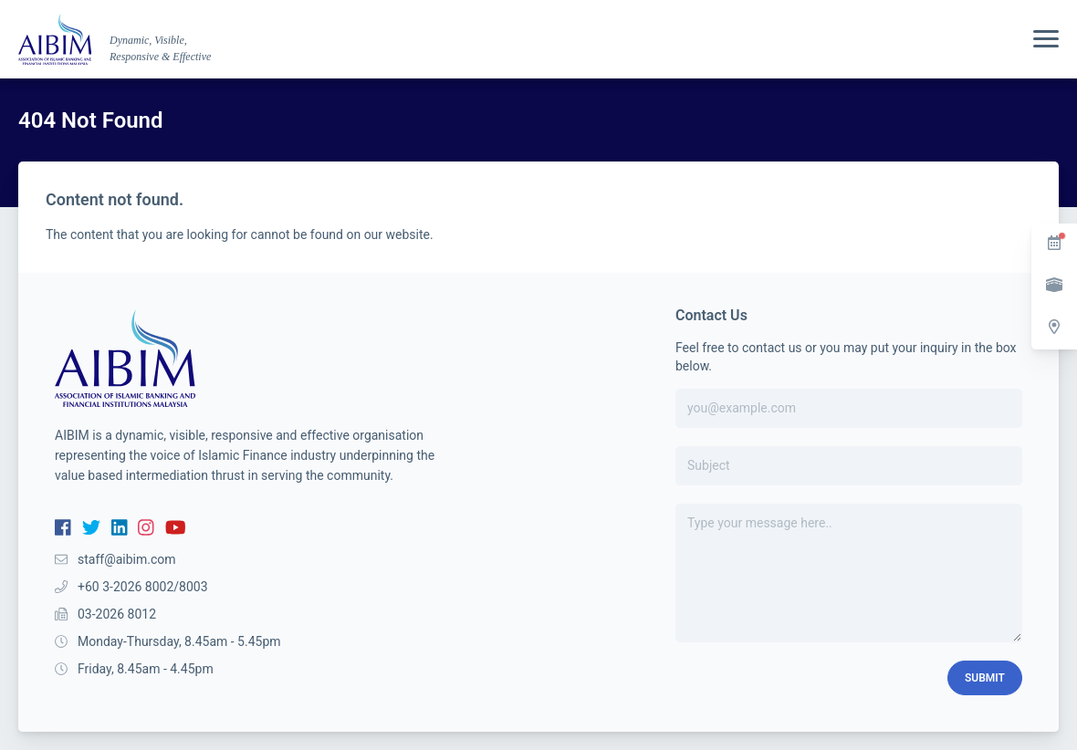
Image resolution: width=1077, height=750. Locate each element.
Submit (985, 678)
